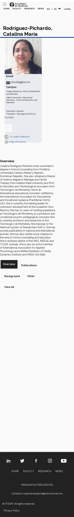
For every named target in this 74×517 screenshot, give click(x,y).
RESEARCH (29, 9)
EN (48, 9)
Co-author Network (20, 136)
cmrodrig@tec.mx (18, 82)
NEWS (41, 9)
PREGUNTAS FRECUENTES (37, 484)
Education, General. (15, 111)
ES (55, 9)
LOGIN (67, 9)
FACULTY (17, 9)
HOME (6, 9)
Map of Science (18, 141)
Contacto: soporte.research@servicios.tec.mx (37, 493)
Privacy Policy (12, 510)
